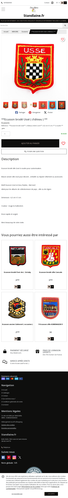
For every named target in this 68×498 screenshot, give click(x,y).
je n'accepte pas (17, 494)
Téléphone (5, 447)
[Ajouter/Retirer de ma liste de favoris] (63, 143)
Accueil (6, 32)
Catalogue (5, 393)
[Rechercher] (65, 25)
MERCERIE (15, 32)
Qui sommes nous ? (8, 399)
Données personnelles (8, 428)
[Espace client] (52, 2)
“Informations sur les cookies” (31, 487)
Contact (46, 3)
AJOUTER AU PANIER (30, 143)
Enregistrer (34, 112)
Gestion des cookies (8, 425)
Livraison (5, 405)
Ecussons (25, 32)
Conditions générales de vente (12, 402)
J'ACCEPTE (51, 494)
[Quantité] (5, 134)
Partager (20, 112)
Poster (48, 112)
